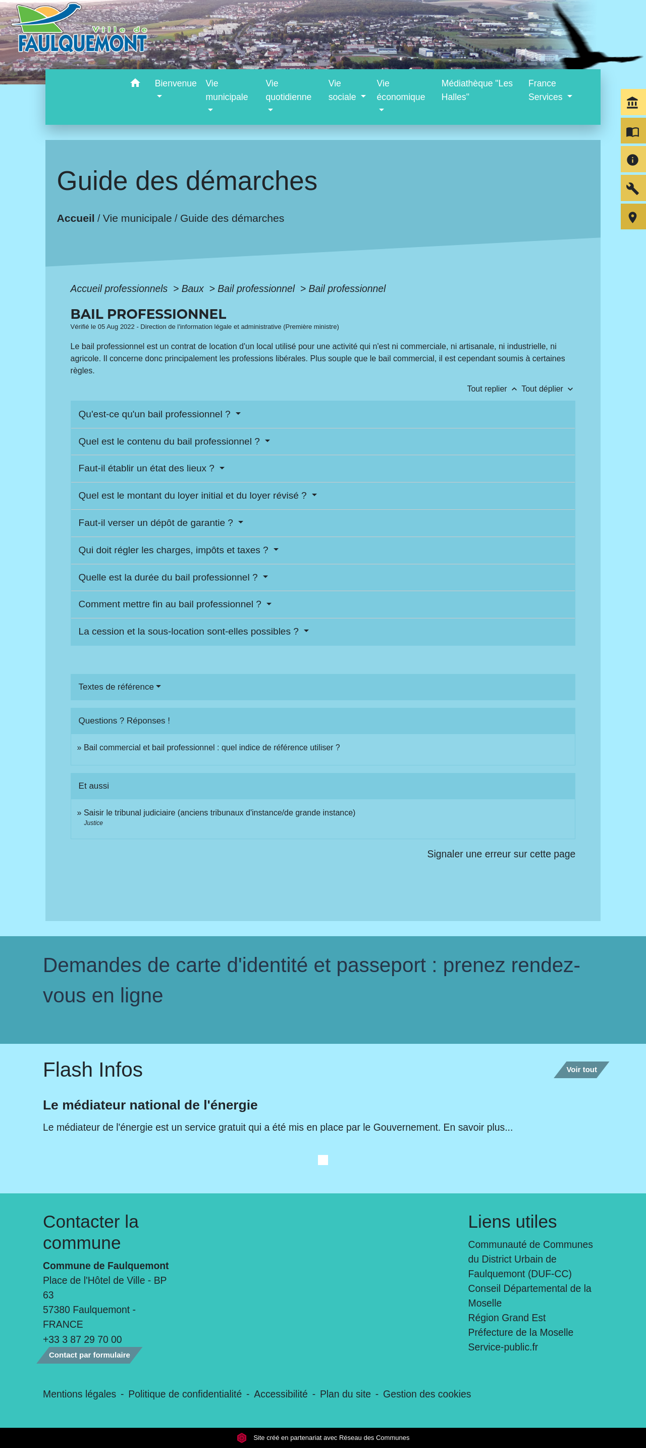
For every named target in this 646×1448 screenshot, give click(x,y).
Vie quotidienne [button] (288, 90)
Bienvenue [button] (176, 83)
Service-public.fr (503, 1347)
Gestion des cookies (427, 1393)
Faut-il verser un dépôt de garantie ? (157, 522)
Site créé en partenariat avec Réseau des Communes (323, 1437)
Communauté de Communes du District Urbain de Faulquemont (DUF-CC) (531, 1259)
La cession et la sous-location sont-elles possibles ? (190, 631)
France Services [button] (546, 90)
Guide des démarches (232, 218)
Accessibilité (281, 1393)
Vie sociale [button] (344, 90)
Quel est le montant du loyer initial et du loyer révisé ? (194, 495)
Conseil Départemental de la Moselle (529, 1296)
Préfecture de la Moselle (521, 1332)
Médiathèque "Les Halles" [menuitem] (477, 90)
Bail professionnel (257, 288)
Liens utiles (512, 1221)
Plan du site (345, 1393)
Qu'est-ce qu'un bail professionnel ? (156, 414)
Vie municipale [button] (226, 90)
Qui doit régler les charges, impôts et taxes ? (175, 550)
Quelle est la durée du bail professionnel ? (169, 577)
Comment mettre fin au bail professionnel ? (171, 604)
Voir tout (581, 1069)
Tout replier (494, 388)
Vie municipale (137, 218)
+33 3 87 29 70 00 (82, 1339)
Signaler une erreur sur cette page (501, 853)
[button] (135, 84)
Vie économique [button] (401, 90)
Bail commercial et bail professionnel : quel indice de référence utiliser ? (212, 747)
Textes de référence (116, 687)
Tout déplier (548, 388)
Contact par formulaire (89, 1354)
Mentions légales (79, 1393)
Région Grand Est (507, 1317)
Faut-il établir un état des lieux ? (148, 468)
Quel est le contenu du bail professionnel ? (170, 441)
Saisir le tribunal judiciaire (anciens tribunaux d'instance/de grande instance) (219, 812)
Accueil (75, 218)
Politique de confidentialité (185, 1393)
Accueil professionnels (121, 288)
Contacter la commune (91, 1232)
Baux (194, 288)
